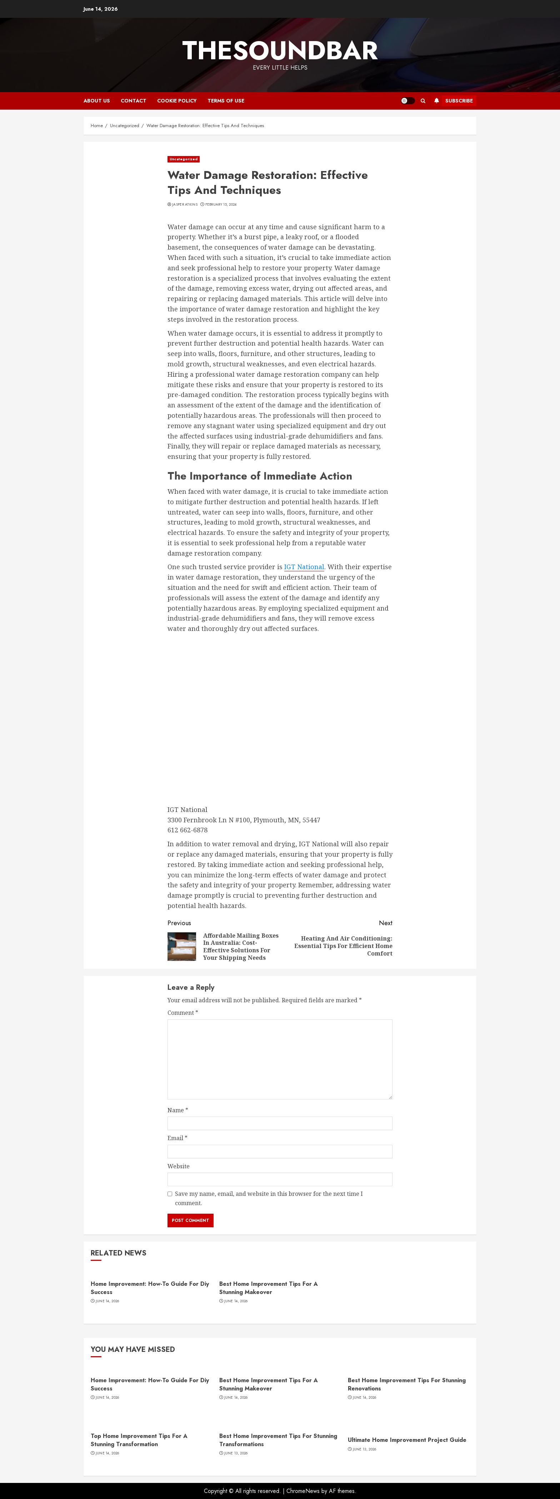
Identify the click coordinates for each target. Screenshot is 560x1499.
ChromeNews (303, 1491)
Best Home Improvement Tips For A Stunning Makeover (268, 1288)
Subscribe (452, 100)
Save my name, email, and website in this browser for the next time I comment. (269, 1198)
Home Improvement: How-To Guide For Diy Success (150, 1288)
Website (179, 1166)
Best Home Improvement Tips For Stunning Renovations (407, 1384)
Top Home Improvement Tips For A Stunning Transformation (139, 1440)
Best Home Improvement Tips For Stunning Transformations (278, 1440)
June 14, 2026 (107, 1301)
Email (178, 1138)
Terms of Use (226, 100)
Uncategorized (184, 159)
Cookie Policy (177, 100)
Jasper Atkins (185, 204)
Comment (183, 1013)
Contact (133, 100)
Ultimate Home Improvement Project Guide (407, 1440)
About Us (97, 100)
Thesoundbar (280, 50)
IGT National (304, 566)
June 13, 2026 (236, 1453)
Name (178, 1110)
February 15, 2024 (221, 204)
